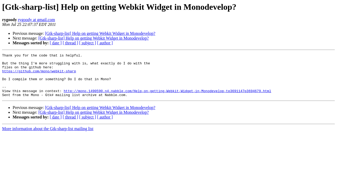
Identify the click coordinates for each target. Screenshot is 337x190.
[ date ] (56, 43)
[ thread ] (70, 43)
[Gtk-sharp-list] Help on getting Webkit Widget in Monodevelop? (100, 33)
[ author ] (105, 43)
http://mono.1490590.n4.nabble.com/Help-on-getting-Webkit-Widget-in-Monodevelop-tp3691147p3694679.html (167, 98)
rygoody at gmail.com (36, 19)
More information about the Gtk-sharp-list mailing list (47, 137)
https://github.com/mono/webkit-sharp (39, 75)
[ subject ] (87, 43)
